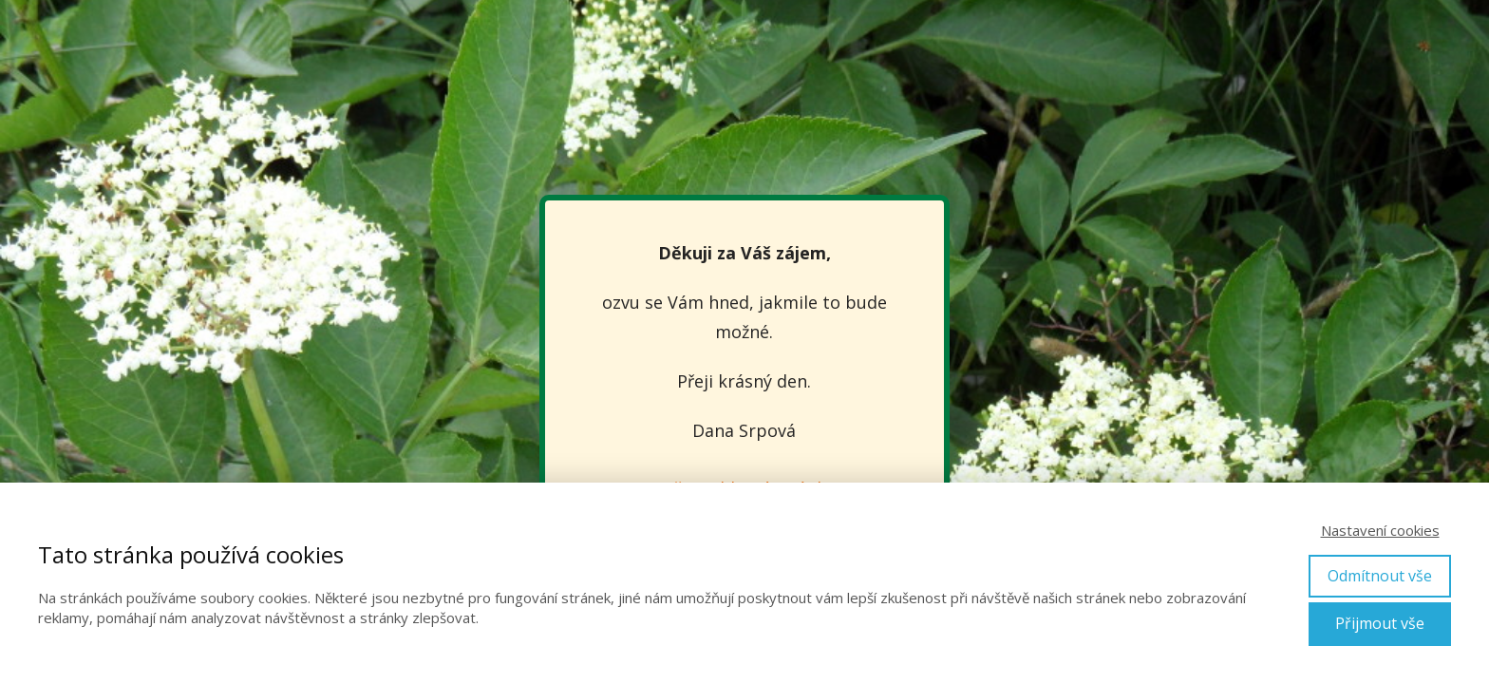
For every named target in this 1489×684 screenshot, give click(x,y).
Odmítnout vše (1380, 575)
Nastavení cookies (1380, 530)
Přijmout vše (1379, 623)
